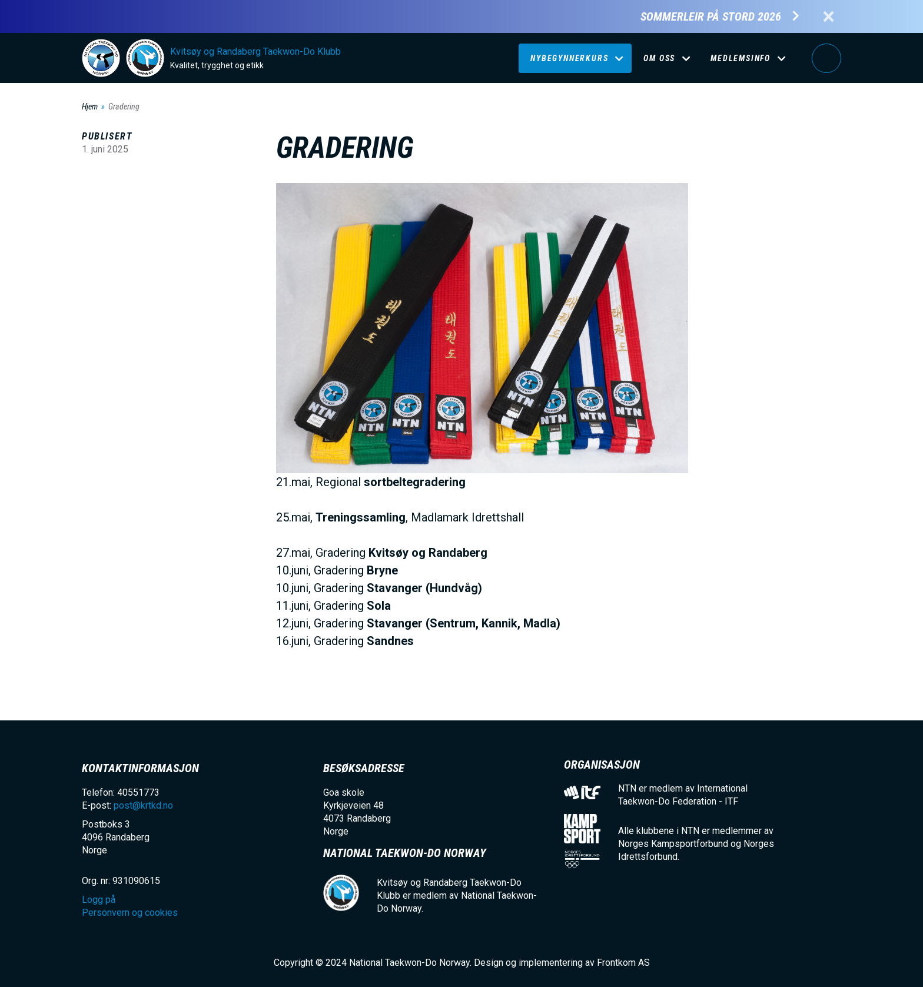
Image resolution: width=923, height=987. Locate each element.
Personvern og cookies (130, 912)
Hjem (90, 106)
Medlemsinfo (740, 58)
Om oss (659, 58)
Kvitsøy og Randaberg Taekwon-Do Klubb (255, 51)
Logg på (826, 58)
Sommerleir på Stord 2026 (710, 17)
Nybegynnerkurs (569, 58)
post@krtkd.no (143, 805)
